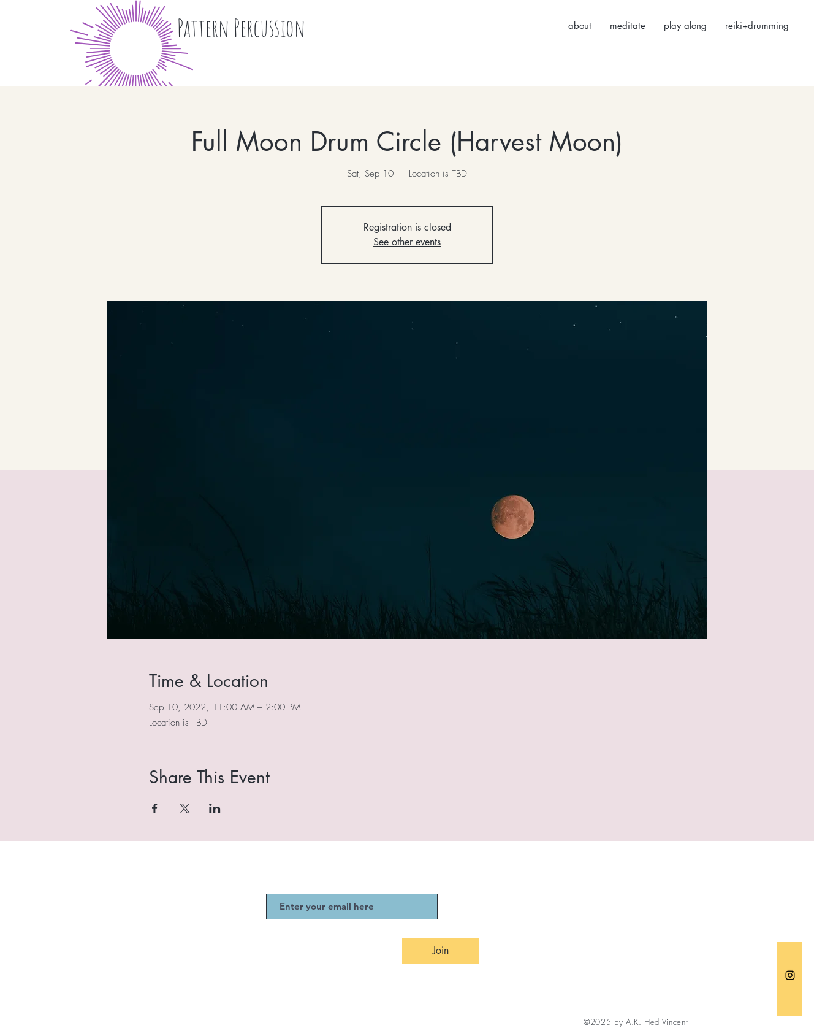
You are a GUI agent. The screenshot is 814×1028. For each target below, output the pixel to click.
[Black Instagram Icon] (790, 975)
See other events (407, 242)
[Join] (440, 951)
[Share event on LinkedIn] (215, 808)
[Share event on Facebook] (155, 808)
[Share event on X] (185, 808)
